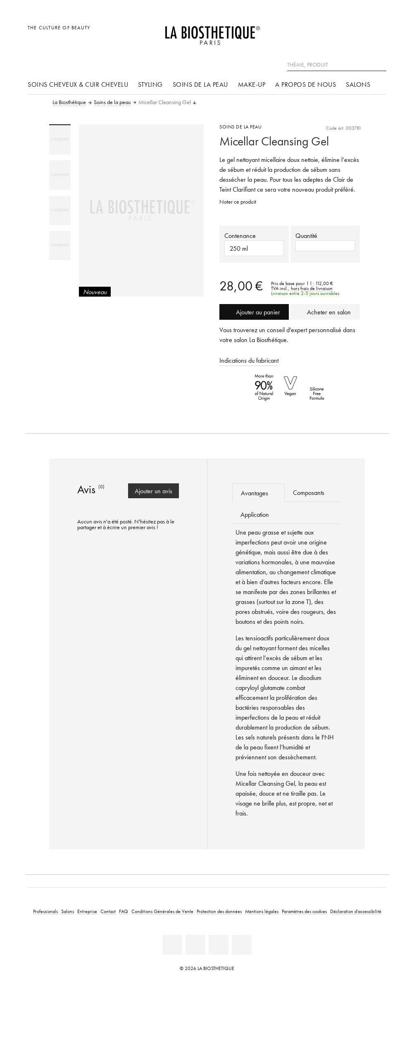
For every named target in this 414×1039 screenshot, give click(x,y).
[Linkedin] (172, 945)
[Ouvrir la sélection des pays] (340, 32)
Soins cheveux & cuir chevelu (78, 84)
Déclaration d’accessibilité (355, 911)
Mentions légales (261, 911)
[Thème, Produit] (336, 65)
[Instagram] (218, 945)
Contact (108, 911)
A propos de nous (305, 84)
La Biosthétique (69, 102)
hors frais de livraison (312, 288)
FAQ (123, 911)
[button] (325, 245)
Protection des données (219, 911)
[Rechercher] (380, 63)
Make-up (252, 84)
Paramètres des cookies (304, 911)
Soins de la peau (200, 84)
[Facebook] (195, 945)
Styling (150, 84)
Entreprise (87, 911)
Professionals (45, 911)
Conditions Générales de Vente (162, 911)
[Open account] (359, 32)
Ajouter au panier (254, 312)
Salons (358, 84)
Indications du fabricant (248, 360)
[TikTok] (242, 945)
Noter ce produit (237, 201)
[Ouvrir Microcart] (378, 32)
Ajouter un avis (153, 491)
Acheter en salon (325, 312)
